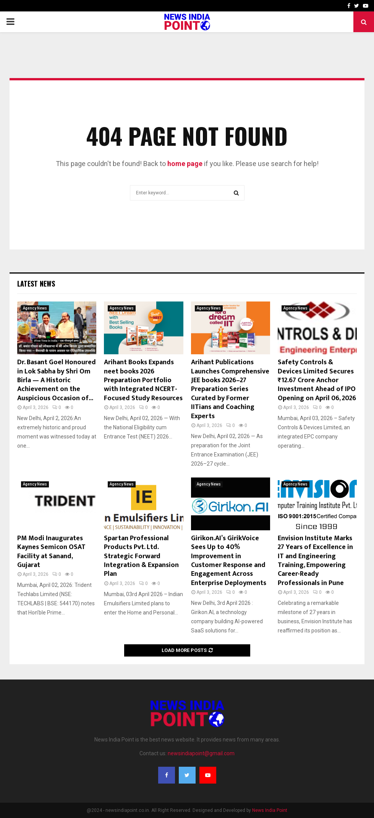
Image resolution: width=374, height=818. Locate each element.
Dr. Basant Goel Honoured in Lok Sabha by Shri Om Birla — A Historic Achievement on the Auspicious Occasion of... (56, 380)
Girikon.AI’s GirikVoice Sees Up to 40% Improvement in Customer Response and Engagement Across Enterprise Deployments (228, 561)
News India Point (269, 810)
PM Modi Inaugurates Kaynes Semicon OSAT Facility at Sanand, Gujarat (51, 552)
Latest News (36, 283)
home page (184, 164)
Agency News (35, 308)
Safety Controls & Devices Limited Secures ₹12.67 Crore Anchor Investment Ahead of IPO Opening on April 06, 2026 (317, 380)
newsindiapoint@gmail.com (201, 753)
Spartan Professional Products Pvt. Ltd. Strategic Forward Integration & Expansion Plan (141, 556)
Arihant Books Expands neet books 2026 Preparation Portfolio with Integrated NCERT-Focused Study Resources (143, 380)
